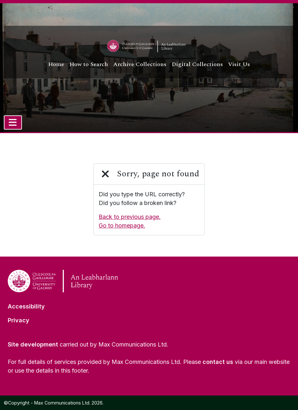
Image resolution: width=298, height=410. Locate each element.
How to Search (88, 64)
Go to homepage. (122, 225)
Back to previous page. (130, 216)
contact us (218, 361)
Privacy (18, 320)
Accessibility (26, 306)
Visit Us (239, 64)
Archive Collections (139, 64)
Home (56, 64)
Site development (33, 344)
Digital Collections (197, 64)
